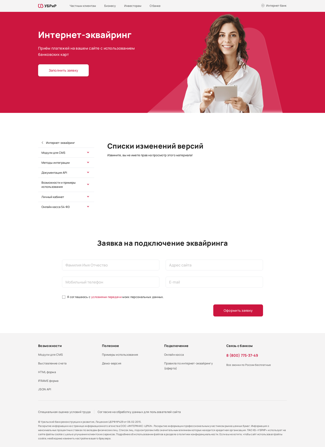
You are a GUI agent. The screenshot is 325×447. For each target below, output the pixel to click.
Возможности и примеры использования (58, 185)
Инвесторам (132, 6)
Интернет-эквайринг (60, 143)
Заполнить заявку (63, 70)
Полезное (110, 345)
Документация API (54, 173)
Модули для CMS (53, 153)
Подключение (176, 345)
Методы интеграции (55, 163)
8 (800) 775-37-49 (242, 355)
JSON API (44, 389)
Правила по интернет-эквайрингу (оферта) (188, 365)
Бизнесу (110, 6)
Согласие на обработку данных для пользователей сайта (139, 412)
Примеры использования (120, 355)
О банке (155, 6)
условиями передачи (106, 297)
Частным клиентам (83, 6)
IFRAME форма (48, 381)
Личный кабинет (52, 197)
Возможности (50, 345)
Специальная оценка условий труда (64, 412)
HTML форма (47, 372)
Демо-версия (111, 363)
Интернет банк (276, 5)
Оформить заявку (238, 310)
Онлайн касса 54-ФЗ (55, 207)
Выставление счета (52, 363)
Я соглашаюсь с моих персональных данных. (115, 297)
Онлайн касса (174, 355)
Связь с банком (239, 345)
